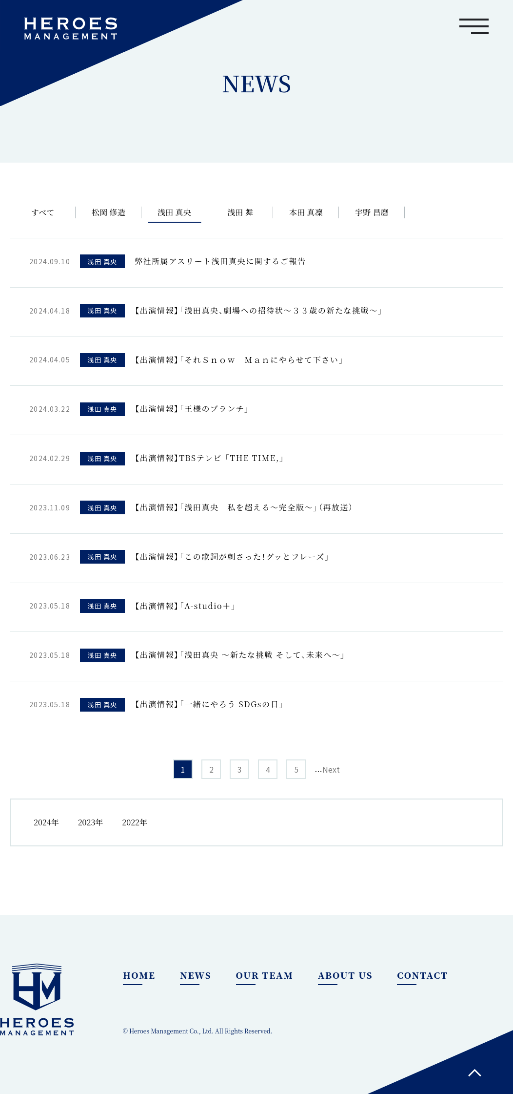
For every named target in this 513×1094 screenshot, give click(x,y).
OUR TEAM (265, 974)
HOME (139, 974)
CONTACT (422, 974)
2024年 (46, 822)
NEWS (196, 974)
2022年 (134, 822)
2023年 (90, 822)
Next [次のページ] (331, 769)
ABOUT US (345, 974)
